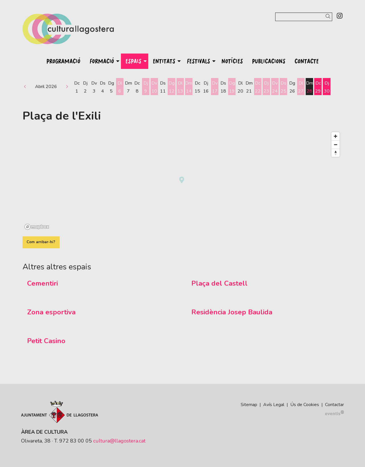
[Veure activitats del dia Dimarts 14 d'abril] (188, 87)
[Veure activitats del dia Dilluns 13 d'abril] (180, 87)
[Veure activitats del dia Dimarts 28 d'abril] (309, 87)
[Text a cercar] (303, 17)
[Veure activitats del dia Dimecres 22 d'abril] (257, 87)
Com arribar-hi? (41, 242)
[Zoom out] (335, 144)
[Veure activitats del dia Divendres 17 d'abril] (214, 87)
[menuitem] (339, 16)
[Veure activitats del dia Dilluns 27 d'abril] (301, 87)
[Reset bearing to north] (335, 153)
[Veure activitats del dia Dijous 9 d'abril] (145, 87)
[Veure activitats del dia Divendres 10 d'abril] (154, 87)
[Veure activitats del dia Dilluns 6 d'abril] (119, 87)
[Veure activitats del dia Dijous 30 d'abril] (326, 87)
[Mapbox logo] (36, 227)
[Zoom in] (335, 136)
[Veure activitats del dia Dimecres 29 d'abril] (318, 87)
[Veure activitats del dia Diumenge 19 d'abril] (232, 87)
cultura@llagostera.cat (119, 440)
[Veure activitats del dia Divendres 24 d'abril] (275, 87)
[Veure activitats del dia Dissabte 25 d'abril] (283, 87)
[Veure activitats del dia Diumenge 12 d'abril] (171, 87)
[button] (329, 16)
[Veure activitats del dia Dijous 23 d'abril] (266, 87)
